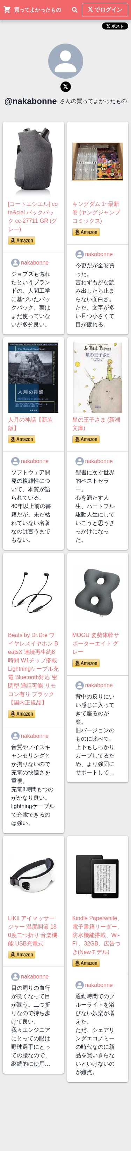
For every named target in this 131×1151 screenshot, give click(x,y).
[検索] (75, 10)
